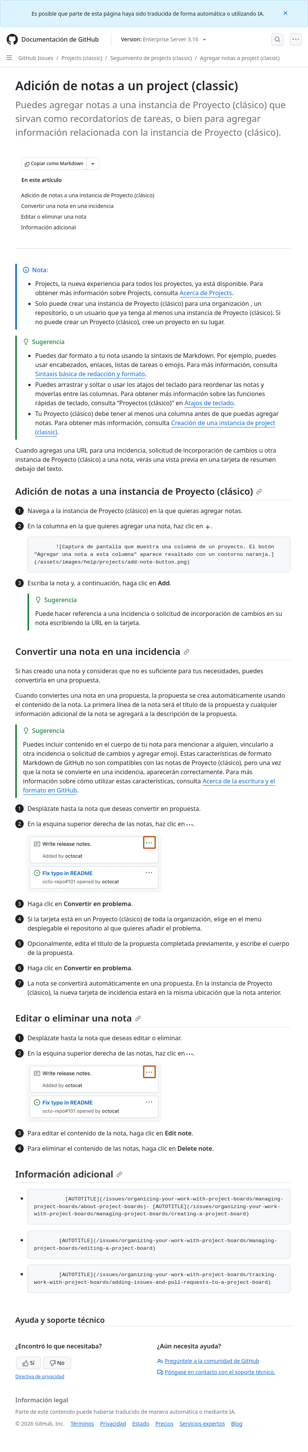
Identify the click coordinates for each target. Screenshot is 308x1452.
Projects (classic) (82, 58)
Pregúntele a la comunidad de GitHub (208, 1360)
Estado (140, 1423)
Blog (237, 1423)
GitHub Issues (35, 58)
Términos (82, 1423)
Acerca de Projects (206, 293)
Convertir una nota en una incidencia (102, 651)
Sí (28, 1362)
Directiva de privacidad (39, 1376)
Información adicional (68, 1174)
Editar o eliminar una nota (78, 1018)
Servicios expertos (202, 1423)
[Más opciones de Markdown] (92, 164)
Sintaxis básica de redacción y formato (90, 374)
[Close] (286, 12)
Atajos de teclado (209, 403)
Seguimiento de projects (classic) (151, 58)
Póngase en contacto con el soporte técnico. (216, 1372)
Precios (164, 1423)
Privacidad (113, 1423)
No (57, 1362)
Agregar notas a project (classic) (240, 58)
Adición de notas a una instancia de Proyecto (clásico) (138, 491)
